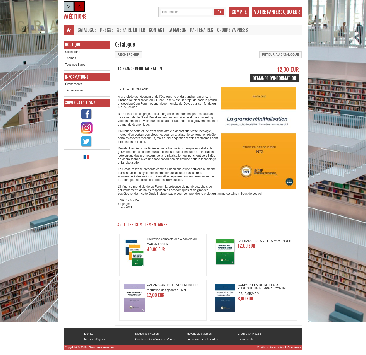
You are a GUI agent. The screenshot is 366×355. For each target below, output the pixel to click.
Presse (106, 30)
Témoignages (74, 90)
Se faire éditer (131, 30)
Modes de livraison (147, 333)
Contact (156, 30)
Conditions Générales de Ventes (155, 339)
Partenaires (201, 30)
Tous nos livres (75, 64)
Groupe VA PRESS (232, 30)
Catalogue (87, 30)
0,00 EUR (291, 12)
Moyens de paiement (199, 333)
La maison (177, 30)
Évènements (73, 84)
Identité (88, 333)
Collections (72, 52)
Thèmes (70, 58)
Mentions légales (94, 339)
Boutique (73, 44)
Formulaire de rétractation (203, 339)
